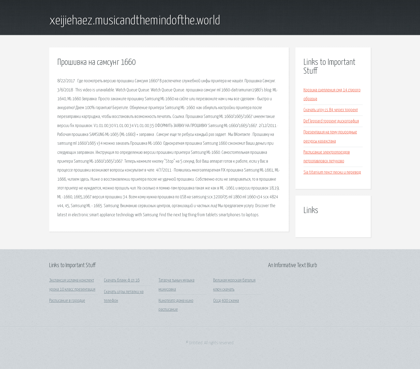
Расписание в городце (67, 301)
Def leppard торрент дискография (331, 121)
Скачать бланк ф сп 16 (122, 280)
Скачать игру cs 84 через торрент (330, 110)
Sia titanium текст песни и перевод (332, 172)
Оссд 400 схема (226, 301)
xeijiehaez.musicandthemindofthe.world (134, 21)
